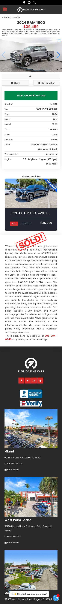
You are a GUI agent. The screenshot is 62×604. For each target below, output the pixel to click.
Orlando (11, 588)
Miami (9, 394)
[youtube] (40, 322)
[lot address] (24, 2)
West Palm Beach (18, 462)
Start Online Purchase (31, 95)
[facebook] (21, 322)
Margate (11, 535)
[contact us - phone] (35, 2)
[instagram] (34, 322)
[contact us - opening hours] (30, 2)
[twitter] (28, 322)
